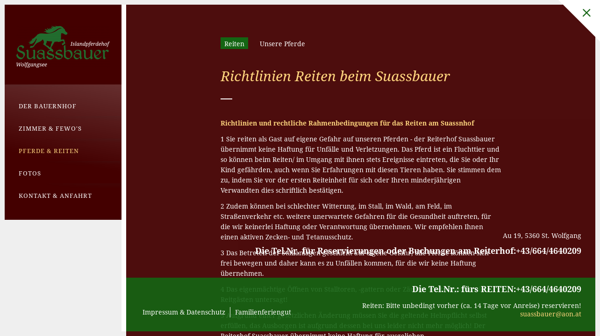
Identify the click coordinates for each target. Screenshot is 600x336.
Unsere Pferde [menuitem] (282, 43)
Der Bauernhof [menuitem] (48, 106)
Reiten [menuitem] (234, 43)
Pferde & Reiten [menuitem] (49, 151)
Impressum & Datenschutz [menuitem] (184, 312)
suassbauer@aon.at (550, 313)
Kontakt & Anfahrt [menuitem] (55, 195)
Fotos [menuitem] (30, 173)
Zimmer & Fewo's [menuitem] (50, 128)
